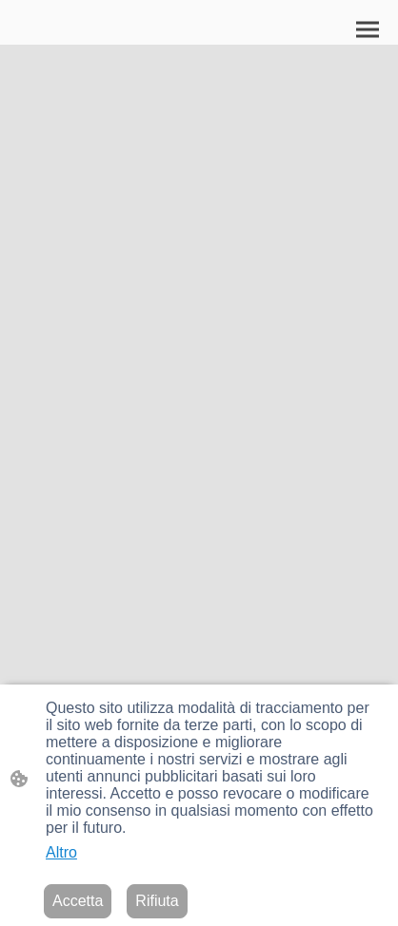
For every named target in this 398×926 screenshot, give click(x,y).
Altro (61, 852)
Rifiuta (156, 901)
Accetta (77, 901)
